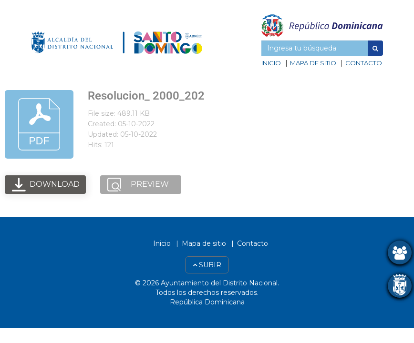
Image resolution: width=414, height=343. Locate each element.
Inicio (271, 63)
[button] (375, 48)
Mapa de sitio (313, 63)
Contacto (363, 63)
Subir (207, 265)
